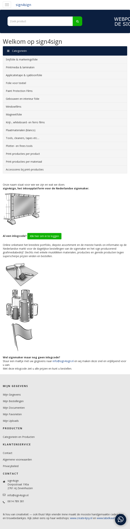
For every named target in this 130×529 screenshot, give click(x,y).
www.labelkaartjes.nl (109, 518)
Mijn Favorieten (12, 414)
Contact (7, 453)
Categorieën (17, 51)
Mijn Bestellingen (13, 401)
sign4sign (23, 4)
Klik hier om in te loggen (44, 236)
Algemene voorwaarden (17, 459)
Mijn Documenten (14, 407)
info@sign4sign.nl (63, 361)
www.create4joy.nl (81, 518)
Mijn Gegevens (12, 394)
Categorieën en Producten (19, 437)
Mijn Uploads (11, 421)
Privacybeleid (11, 466)
